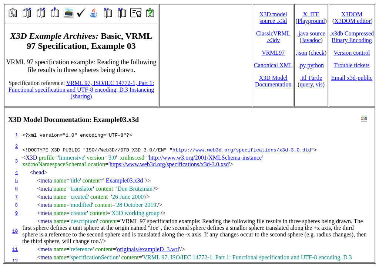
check (317, 53)
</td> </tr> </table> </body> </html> (189, 185)
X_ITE (311, 14)
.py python (310, 65)
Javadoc (311, 40)
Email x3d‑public (352, 78)
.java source (311, 33)
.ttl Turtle (311, 78)
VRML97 (273, 53)
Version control (351, 53)
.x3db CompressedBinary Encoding (352, 36)
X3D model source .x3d (273, 17)
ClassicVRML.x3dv (273, 36)
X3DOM (351, 14)
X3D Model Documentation (273, 81)
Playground (311, 21)
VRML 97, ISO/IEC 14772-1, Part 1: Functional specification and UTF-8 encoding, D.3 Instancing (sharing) (81, 89)
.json (301, 53)
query (306, 84)
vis (319, 84)
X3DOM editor (352, 21)
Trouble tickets (352, 65)
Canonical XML (273, 65)
